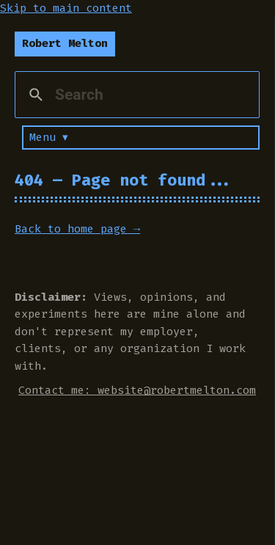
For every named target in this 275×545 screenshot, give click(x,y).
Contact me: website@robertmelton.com (137, 390)
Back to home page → (77, 229)
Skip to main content (66, 8)
